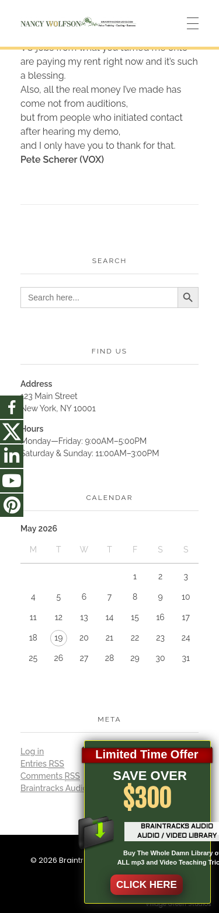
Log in (32, 751)
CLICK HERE (146, 884)
